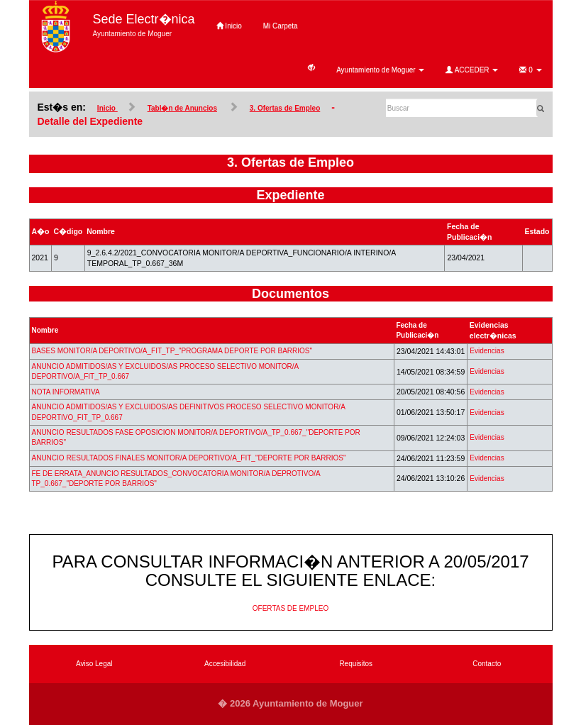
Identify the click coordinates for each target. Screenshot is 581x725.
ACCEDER (472, 70)
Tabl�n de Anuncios (182, 108)
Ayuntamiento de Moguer (380, 70)
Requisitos (355, 664)
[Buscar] (462, 108)
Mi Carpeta (280, 26)
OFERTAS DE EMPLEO (290, 608)
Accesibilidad (224, 664)
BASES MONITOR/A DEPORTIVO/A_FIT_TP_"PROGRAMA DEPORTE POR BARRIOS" (172, 351)
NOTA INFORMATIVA (66, 392)
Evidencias (487, 351)
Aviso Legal (94, 664)
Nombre (45, 330)
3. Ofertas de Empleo (285, 108)
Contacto (486, 664)
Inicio (229, 26)
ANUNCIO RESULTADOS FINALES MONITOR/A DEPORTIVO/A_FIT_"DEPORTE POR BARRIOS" (189, 458)
